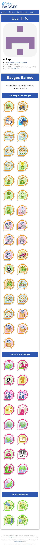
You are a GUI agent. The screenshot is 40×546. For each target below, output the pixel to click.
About (3, 12)
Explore (12, 12)
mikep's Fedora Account (17, 62)
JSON (14, 69)
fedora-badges (18, 541)
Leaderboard (22, 12)
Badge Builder (12, 537)
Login (32, 12)
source (28, 544)
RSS (18, 69)
